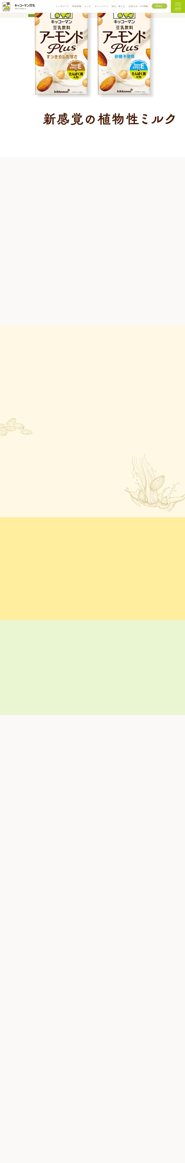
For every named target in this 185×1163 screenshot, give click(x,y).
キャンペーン (100, 1106)
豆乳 (68, 1121)
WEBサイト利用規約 (99, 1149)
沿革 (157, 1118)
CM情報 (126, 1110)
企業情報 (158, 6)
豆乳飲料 (69, 1129)
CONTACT (27, 1116)
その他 (68, 1137)
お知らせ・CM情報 (130, 1101)
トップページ (35, 15)
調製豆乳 (69, 1125)
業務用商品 (70, 1141)
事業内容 (159, 1114)
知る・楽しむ (100, 1112)
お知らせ (126, 1106)
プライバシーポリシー (119, 1149)
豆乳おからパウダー (73, 1133)
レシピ (97, 1101)
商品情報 (68, 1112)
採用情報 (159, 1122)
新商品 (68, 1117)
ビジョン (159, 1110)
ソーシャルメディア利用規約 (106, 1153)
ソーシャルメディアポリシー (79, 1153)
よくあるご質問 (81, 1149)
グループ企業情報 (64, 1149)
